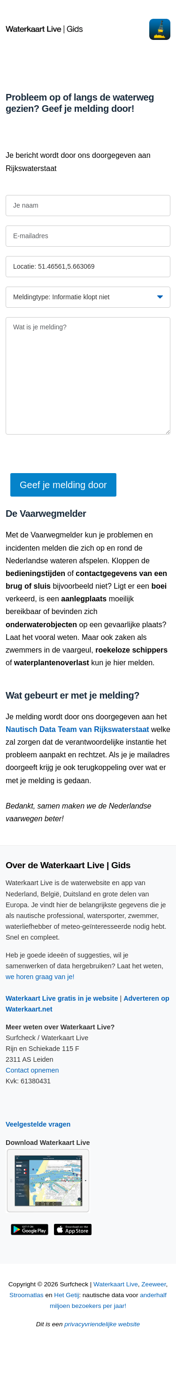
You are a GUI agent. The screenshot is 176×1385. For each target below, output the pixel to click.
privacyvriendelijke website (102, 1324)
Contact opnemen (32, 1070)
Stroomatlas (26, 1295)
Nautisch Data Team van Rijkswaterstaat (77, 729)
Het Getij (66, 1295)
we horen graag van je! (40, 976)
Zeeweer (153, 1284)
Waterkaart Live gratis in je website (62, 998)
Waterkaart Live (115, 1284)
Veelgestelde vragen (38, 1124)
